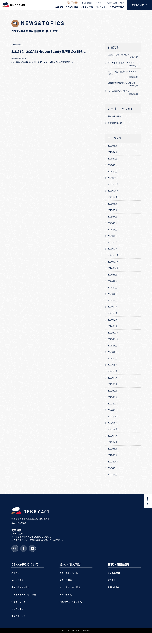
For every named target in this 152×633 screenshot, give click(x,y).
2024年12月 (113, 255)
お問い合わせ (139, 5)
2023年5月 (112, 371)
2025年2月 (112, 242)
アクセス (99, 3)
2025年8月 (112, 204)
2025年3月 (112, 236)
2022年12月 (113, 404)
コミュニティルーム (69, 573)
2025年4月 (112, 230)
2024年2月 (112, 320)
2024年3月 (112, 313)
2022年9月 (112, 423)
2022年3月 (112, 455)
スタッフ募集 (66, 580)
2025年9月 (112, 197)
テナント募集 (66, 595)
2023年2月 (112, 391)
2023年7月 (112, 358)
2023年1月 (112, 397)
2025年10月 (113, 191)
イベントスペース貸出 (70, 587)
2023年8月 (112, 352)
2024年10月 (113, 268)
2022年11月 (113, 410)
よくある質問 (87, 3)
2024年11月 (113, 262)
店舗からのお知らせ (20, 587)
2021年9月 (112, 468)
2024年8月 (112, 281)
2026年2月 (112, 165)
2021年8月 (112, 474)
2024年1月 (112, 326)
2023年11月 (113, 339)
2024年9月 (112, 275)
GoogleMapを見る (18, 523)
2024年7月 (112, 288)
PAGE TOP (147, 501)
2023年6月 (112, 365)
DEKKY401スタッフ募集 (115, 3)
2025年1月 (112, 249)
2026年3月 (112, 159)
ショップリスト (18, 602)
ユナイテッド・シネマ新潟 (23, 595)
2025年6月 (112, 217)
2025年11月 (113, 184)
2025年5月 (112, 223)
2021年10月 (113, 462)
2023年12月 (113, 333)
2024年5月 (112, 300)
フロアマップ (101, 7)
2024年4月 (112, 307)
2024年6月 (112, 294)
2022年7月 (112, 436)
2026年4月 (112, 152)
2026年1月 (112, 172)
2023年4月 (112, 378)
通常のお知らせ (115, 116)
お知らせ (59, 7)
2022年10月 (113, 416)
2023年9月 (112, 346)
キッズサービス (117, 7)
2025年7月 (112, 210)
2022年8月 (112, 429)
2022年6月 (112, 442)
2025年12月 (113, 178)
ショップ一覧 (87, 7)
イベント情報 (72, 7)
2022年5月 (112, 449)
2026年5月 (112, 146)
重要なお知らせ (115, 123)
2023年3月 (112, 384)
